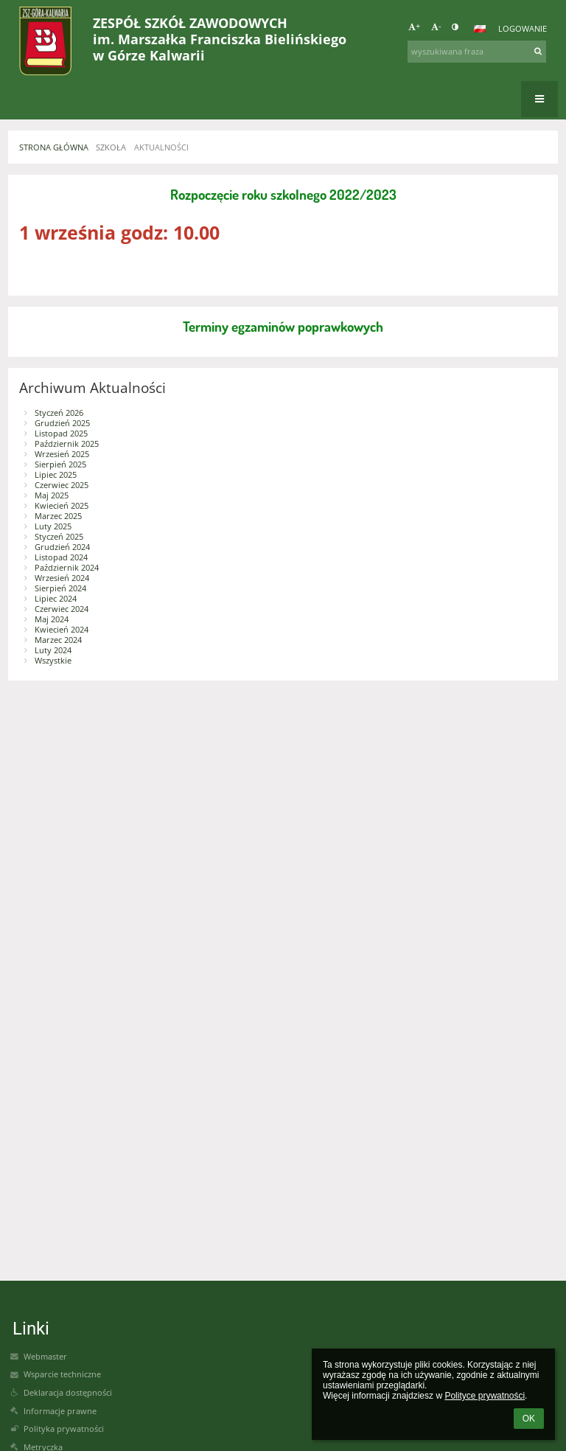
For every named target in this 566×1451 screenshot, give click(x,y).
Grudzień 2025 (62, 423)
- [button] (436, 26)
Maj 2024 (52, 619)
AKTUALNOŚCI (161, 147)
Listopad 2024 (61, 557)
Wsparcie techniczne (62, 1374)
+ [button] (414, 26)
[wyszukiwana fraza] (477, 51)
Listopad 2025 (61, 433)
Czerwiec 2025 (61, 485)
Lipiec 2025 (56, 475)
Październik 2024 (67, 568)
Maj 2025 (52, 495)
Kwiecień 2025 (61, 506)
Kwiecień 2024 (61, 629)
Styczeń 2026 (59, 413)
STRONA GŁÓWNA (53, 147)
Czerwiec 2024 (61, 609)
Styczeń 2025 (59, 537)
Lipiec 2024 (56, 599)
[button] (480, 29)
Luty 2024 (53, 650)
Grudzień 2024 (62, 547)
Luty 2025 (53, 526)
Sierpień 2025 (60, 464)
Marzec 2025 (58, 516)
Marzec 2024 (58, 640)
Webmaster (45, 1356)
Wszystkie (53, 660)
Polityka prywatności (64, 1429)
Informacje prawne (60, 1411)
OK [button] (529, 1418)
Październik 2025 (67, 444)
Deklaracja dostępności (68, 1393)
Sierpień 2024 (60, 588)
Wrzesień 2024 (62, 578)
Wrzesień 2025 (62, 454)
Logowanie (522, 29)
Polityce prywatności (484, 1396)
